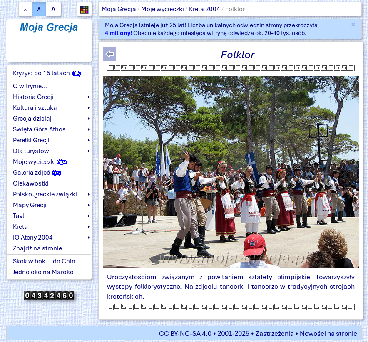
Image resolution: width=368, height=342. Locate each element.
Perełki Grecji (31, 140)
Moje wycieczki (162, 9)
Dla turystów (31, 151)
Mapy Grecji (30, 205)
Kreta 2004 (204, 9)
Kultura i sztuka (35, 108)
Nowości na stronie (328, 333)
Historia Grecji (33, 97)
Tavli (19, 216)
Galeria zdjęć (37, 173)
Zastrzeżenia (275, 333)
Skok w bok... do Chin (44, 261)
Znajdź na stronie (37, 248)
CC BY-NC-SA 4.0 (185, 333)
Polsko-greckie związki (45, 194)
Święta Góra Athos (39, 129)
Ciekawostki (31, 183)
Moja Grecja (119, 9)
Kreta (20, 227)
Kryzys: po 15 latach (47, 73)
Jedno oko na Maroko (43, 272)
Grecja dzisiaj (32, 118)
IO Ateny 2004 (33, 237)
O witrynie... (30, 86)
